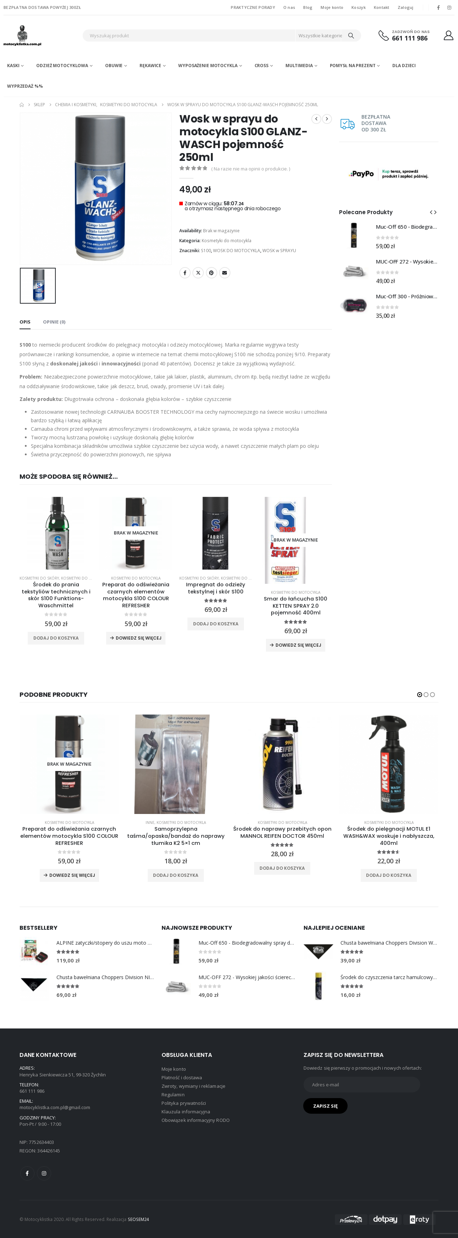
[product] (56, 533)
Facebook (185, 272)
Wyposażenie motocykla (207, 66)
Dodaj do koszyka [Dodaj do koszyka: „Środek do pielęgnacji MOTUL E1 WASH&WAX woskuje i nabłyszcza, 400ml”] (388, 875)
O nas (289, 7)
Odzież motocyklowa (62, 66)
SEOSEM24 (138, 1219)
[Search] (351, 35)
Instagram (44, 1173)
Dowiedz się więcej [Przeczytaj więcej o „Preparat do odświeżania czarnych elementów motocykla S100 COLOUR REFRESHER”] (139, 638)
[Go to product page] (354, 236)
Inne (150, 822)
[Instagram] (449, 7)
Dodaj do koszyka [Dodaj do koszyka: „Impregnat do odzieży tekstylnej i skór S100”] (216, 624)
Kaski (13, 66)
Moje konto (332, 7)
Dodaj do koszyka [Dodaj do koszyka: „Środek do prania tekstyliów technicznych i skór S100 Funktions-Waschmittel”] (56, 638)
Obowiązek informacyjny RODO (196, 1120)
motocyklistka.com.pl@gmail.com (55, 1107)
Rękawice (150, 66)
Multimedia (299, 66)
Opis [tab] (25, 322)
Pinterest (211, 272)
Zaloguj (406, 7)
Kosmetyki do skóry (39, 578)
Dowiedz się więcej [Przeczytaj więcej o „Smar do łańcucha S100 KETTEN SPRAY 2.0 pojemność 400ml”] (298, 645)
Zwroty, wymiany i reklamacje (193, 1086)
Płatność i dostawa (182, 1077)
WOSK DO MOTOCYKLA (236, 251)
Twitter (198, 272)
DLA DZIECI (404, 66)
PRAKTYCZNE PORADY (253, 7)
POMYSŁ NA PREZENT (353, 66)
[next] (327, 119)
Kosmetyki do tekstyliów (85, 578)
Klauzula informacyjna (186, 1111)
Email (224, 272)
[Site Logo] (41, 35)
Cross (261, 66)
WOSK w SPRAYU (279, 251)
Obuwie (113, 66)
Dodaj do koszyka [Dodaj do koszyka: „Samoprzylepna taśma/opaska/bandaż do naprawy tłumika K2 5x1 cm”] (175, 875)
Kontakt (381, 7)
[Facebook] (438, 7)
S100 (206, 251)
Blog (307, 7)
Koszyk (358, 7)
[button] (431, 212)
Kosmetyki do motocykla (226, 241)
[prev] (316, 119)
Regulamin (173, 1094)
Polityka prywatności (184, 1103)
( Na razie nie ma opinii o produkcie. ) (250, 168)
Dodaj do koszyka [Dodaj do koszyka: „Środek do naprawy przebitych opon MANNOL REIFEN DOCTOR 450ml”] (282, 868)
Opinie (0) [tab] (54, 322)
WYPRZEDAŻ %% (25, 86)
